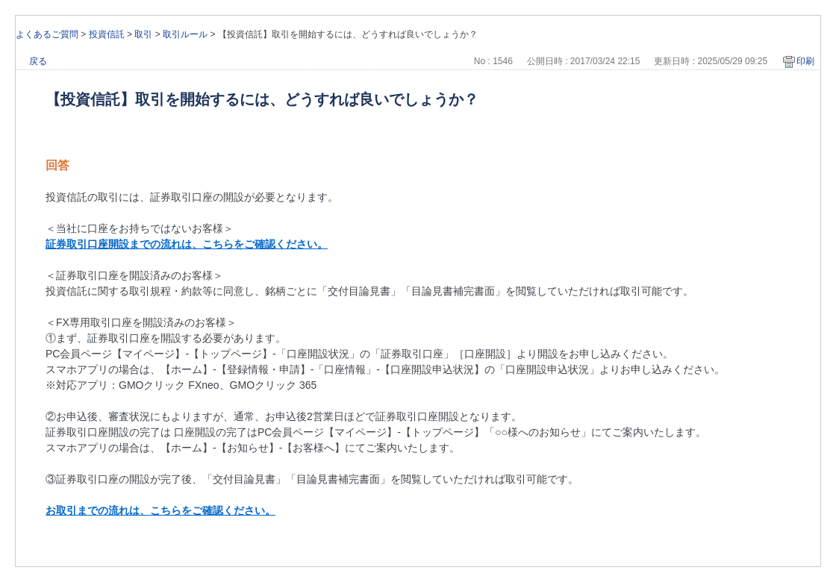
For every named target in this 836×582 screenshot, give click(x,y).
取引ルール (185, 34)
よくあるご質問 (47, 34)
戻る (38, 61)
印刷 (805, 61)
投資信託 (107, 34)
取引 (143, 34)
